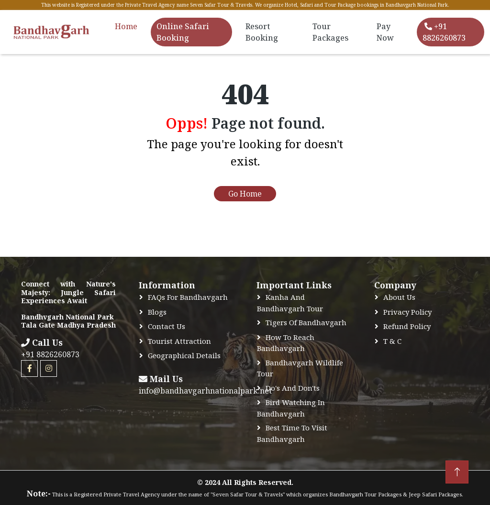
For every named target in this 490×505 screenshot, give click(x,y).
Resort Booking (261, 32)
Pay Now (385, 32)
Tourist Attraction (179, 341)
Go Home (245, 193)
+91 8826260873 (444, 32)
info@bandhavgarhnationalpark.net (205, 390)
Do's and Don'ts (293, 388)
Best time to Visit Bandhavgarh (292, 433)
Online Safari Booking (182, 32)
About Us (399, 297)
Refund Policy (407, 326)
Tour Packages (330, 32)
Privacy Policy (407, 312)
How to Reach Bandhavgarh (285, 342)
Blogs (157, 312)
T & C (392, 341)
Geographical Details (184, 355)
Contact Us (166, 326)
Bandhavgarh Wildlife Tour (300, 368)
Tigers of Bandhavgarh (306, 322)
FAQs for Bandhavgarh (188, 297)
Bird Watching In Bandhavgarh (291, 407)
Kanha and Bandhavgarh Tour (290, 302)
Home (126, 26)
